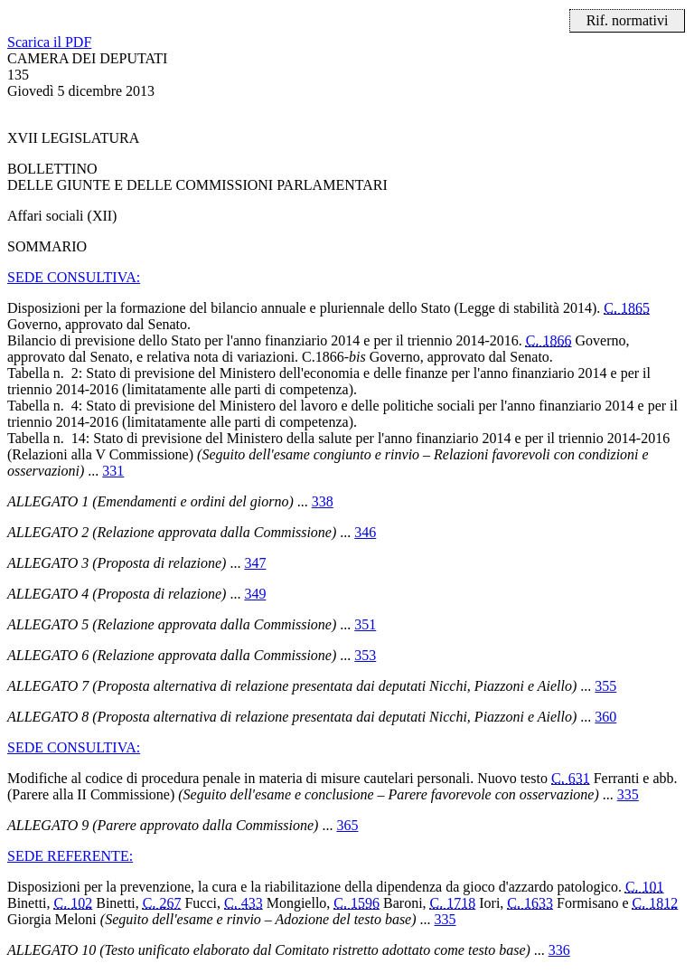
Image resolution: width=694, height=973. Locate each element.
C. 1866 (549, 340)
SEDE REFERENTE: (70, 856)
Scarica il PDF (49, 42)
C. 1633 (530, 903)
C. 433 (243, 903)
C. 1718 (453, 903)
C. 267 (162, 903)
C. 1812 (656, 903)
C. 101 (644, 886)
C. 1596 (356, 903)
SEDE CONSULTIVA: (73, 277)
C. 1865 (627, 308)
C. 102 (73, 903)
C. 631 (570, 778)
